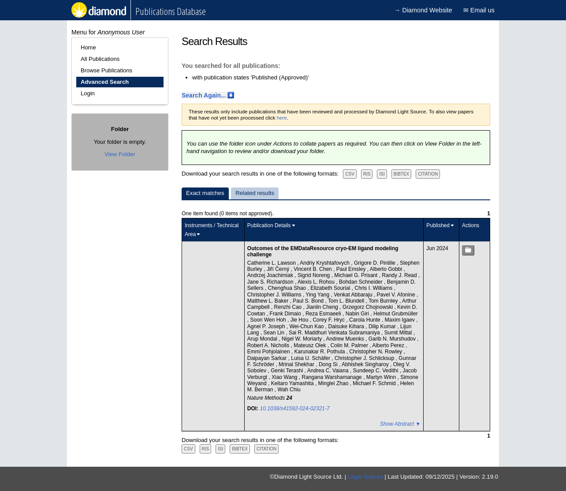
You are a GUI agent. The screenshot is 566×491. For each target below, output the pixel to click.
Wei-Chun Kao (307, 326)
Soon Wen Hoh (269, 320)
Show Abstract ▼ (400, 424)
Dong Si (329, 364)
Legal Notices (365, 476)
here (282, 117)
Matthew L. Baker (268, 301)
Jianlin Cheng (322, 307)
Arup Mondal (263, 339)
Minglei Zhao (334, 383)
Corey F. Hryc (329, 320)
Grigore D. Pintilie (375, 263)
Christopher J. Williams (275, 295)
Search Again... (204, 95)
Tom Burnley (384, 301)
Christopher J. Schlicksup (365, 358)
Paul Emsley (351, 269)
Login (88, 93)
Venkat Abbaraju (354, 295)
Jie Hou (300, 320)
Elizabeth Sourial (330, 288)
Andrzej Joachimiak (270, 275)
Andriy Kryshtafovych (325, 263)
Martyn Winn (382, 377)
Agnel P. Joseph (267, 326)
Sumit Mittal (398, 333)
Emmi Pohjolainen (269, 352)
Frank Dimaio (286, 314)
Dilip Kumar (383, 326)
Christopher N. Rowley (376, 352)
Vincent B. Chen (313, 269)
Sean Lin (275, 333)
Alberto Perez (389, 345)
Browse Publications (106, 70)
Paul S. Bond (309, 301)
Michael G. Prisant (356, 275)
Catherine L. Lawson (272, 263)
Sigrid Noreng (314, 275)
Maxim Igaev (400, 320)
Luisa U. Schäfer (311, 358)
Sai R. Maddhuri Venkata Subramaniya (335, 333)
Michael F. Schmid (375, 383)
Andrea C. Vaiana (328, 370)
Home (88, 47)
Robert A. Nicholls (269, 345)
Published (438, 225)
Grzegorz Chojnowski (368, 307)
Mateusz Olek (311, 345)
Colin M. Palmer (350, 345)
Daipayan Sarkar (267, 358)
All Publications (100, 59)
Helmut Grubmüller (395, 314)
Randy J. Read (400, 275)
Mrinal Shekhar (297, 364)
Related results (254, 193)
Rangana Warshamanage (332, 377)
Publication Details (269, 225)
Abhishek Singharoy (366, 364)
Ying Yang (318, 295)
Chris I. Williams (374, 288)
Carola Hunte (365, 320)
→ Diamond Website (423, 10)
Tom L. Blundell (346, 301)
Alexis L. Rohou (317, 282)
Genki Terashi (287, 370)
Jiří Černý (279, 269)
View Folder (119, 154)
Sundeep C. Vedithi (376, 370)
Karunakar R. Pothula (320, 352)
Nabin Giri (358, 314)
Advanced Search (105, 82)
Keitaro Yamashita (293, 383)
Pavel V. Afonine (397, 295)
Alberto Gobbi (387, 269)
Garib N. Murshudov (393, 339)
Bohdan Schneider (361, 282)
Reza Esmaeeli (324, 314)
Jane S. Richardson (271, 282)
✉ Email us (479, 10)
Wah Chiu (289, 389)
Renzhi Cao (288, 307)
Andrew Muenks (345, 339)
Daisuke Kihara (347, 326)
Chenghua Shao (288, 288)
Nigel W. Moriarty (303, 339)
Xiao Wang (285, 377)
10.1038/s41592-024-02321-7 (295, 408)
